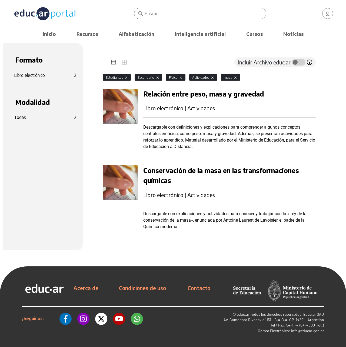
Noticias (293, 34)
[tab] (113, 62)
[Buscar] (205, 13)
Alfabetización (136, 34)
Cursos (254, 34)
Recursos (87, 34)
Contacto (199, 288)
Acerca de (86, 288)
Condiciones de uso (142, 288)
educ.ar (243, 314)
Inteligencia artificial (200, 34)
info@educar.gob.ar (307, 330)
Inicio (49, 34)
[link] (327, 13)
